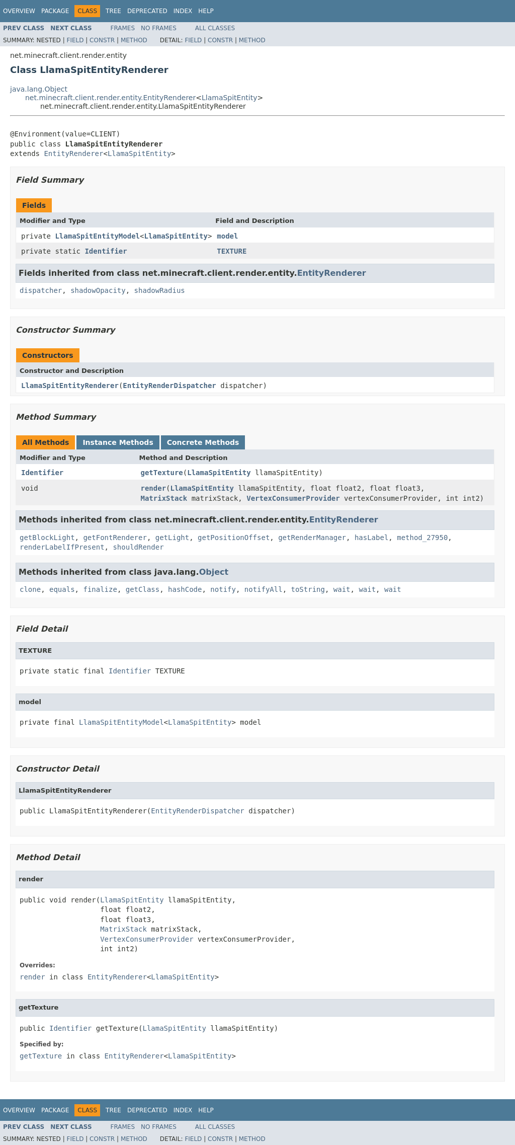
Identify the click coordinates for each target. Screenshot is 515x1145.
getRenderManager (312, 537)
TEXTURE (231, 251)
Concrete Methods (203, 442)
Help (206, 11)
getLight (172, 537)
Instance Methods (117, 442)
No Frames (159, 28)
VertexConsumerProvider (292, 498)
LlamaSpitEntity (230, 98)
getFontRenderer (114, 537)
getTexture (162, 473)
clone (30, 589)
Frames (123, 28)
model (227, 236)
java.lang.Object (38, 89)
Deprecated (147, 11)
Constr (102, 40)
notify (223, 589)
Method (134, 40)
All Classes (215, 28)
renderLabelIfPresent (62, 547)
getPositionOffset (234, 537)
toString (308, 589)
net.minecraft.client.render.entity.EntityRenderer (110, 98)
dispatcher (41, 290)
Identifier (105, 251)
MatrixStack (164, 498)
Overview (19, 11)
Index (183, 11)
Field (74, 40)
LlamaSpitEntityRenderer (70, 385)
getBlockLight (47, 537)
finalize (100, 589)
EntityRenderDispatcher (169, 385)
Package (55, 11)
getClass (142, 589)
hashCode (185, 589)
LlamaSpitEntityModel (97, 236)
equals (62, 589)
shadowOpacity (98, 290)
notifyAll (263, 589)
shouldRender (138, 547)
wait (342, 589)
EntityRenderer (73, 153)
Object (214, 572)
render (153, 488)
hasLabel (371, 537)
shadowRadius (159, 290)
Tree (113, 11)
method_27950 (422, 537)
